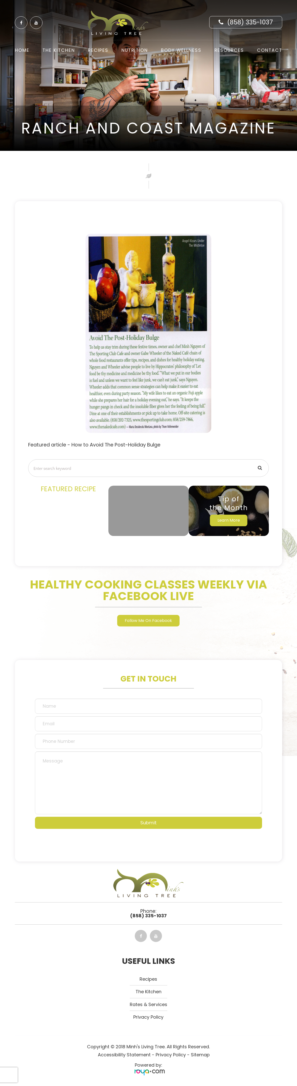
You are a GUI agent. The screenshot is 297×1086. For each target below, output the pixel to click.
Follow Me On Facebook (148, 621)
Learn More (228, 520)
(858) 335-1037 (250, 22)
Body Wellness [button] (181, 50)
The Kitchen (59, 50)
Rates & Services (148, 1005)
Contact (269, 50)
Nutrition (134, 50)
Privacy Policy (148, 1018)
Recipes (98, 50)
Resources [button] (229, 50)
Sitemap (200, 1056)
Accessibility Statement (124, 1056)
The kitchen (148, 992)
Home (22, 50)
